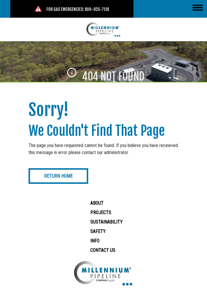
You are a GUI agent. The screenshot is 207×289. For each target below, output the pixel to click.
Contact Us (102, 250)
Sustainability (106, 222)
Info (94, 241)
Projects (100, 212)
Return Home (58, 176)
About (96, 203)
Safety (98, 231)
